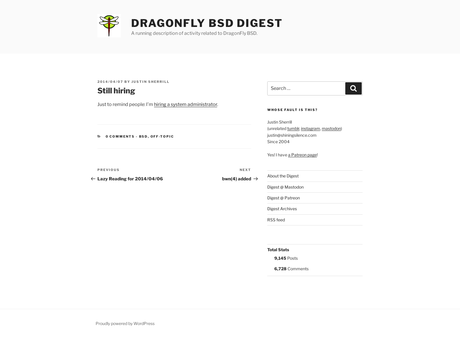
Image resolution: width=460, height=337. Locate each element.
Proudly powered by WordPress (125, 323)
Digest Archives (282, 208)
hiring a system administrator (185, 104)
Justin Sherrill (150, 82)
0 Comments (120, 136)
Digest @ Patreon (283, 197)
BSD (143, 136)
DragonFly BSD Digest (207, 23)
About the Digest (283, 175)
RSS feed (276, 219)
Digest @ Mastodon (285, 186)
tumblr (293, 128)
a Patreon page (302, 154)
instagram (310, 128)
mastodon (331, 128)
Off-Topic (162, 136)
